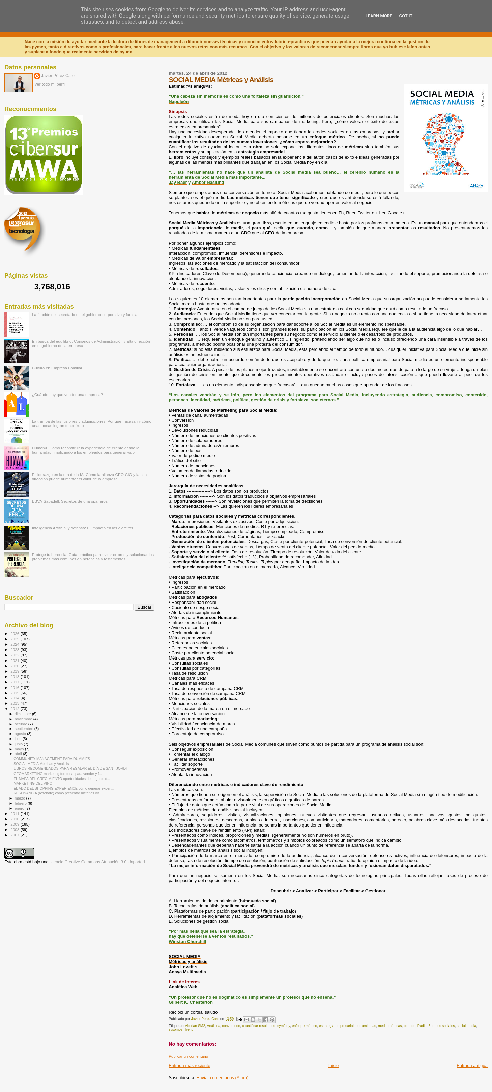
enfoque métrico (304, 1026)
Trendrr (190, 1029)
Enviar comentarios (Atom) (223, 1077)
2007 (15, 835)
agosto (21, 734)
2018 (15, 676)
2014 (15, 698)
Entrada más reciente (189, 1065)
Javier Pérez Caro (58, 75)
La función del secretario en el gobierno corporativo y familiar (85, 314)
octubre (21, 724)
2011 (15, 813)
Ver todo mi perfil (50, 84)
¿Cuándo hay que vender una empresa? (67, 394)
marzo (20, 798)
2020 (15, 666)
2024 (15, 644)
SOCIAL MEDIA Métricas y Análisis (41, 764)
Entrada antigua (472, 1065)
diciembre (23, 714)
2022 (15, 655)
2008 (15, 829)
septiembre (24, 729)
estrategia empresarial (336, 1026)
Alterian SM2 (195, 1026)
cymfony (283, 1026)
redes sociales (443, 1026)
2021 (15, 660)
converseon (231, 1026)
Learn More (379, 15)
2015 (15, 693)
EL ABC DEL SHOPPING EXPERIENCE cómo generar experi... (63, 788)
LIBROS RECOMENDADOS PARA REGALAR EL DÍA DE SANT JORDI (70, 768)
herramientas (366, 1026)
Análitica (213, 1026)
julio (19, 739)
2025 (15, 639)
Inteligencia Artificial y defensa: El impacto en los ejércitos (82, 528)
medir (382, 1026)
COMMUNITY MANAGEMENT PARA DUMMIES (51, 759)
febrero (21, 803)
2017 (15, 682)
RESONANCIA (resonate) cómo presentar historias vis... (58, 793)
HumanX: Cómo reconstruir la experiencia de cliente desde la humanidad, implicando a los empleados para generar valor (86, 450)
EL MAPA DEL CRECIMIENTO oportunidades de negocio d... (61, 779)
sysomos (175, 1029)
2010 (15, 819)
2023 (15, 649)
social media (466, 1026)
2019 (15, 671)
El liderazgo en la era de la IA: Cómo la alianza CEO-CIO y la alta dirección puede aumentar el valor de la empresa (89, 476)
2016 (15, 687)
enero (20, 808)
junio (19, 744)
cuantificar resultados (258, 1026)
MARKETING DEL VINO (32, 783)
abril (19, 754)
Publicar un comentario (188, 1056)
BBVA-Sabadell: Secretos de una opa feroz (70, 501)
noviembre (24, 719)
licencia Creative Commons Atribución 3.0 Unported (97, 862)
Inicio (333, 1065)
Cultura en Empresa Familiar (57, 368)
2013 (15, 703)
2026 (15, 633)
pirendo (409, 1026)
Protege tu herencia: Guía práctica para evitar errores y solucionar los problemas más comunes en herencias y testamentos (93, 556)
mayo (20, 749)
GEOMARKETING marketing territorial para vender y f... (57, 774)
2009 (15, 824)
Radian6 (424, 1026)
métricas (395, 1026)
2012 (15, 708)
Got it (405, 15)
